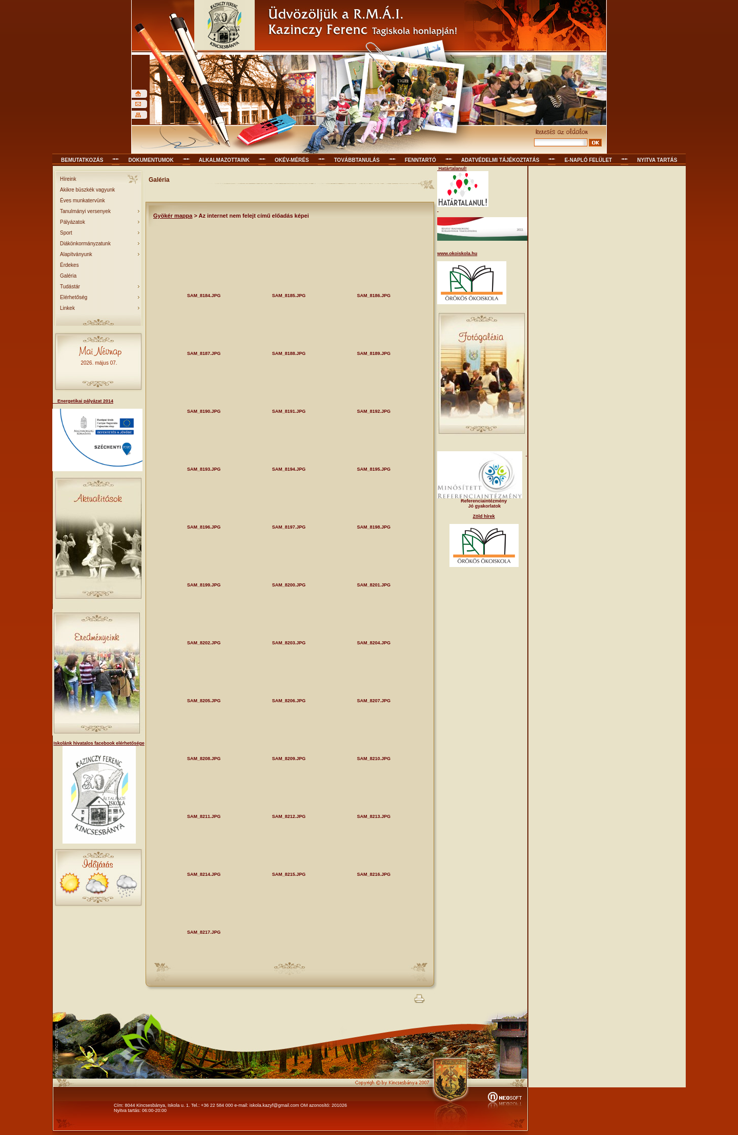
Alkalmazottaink (224, 160)
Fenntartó (420, 160)
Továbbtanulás (357, 160)
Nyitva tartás (657, 160)
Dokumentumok (150, 160)
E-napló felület (588, 160)
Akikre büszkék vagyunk (87, 190)
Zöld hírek (484, 516)
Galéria (68, 276)
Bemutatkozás (82, 160)
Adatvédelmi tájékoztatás (500, 160)
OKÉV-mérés (292, 160)
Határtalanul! (452, 168)
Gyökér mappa (172, 216)
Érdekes (69, 265)
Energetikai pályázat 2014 (82, 401)
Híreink (68, 179)
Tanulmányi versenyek (85, 211)
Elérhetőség (73, 297)
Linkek (67, 308)
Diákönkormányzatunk (85, 243)
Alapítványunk (76, 254)
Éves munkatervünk (82, 200)
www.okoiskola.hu (457, 253)
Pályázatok (72, 222)
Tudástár (70, 286)
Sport (66, 233)
